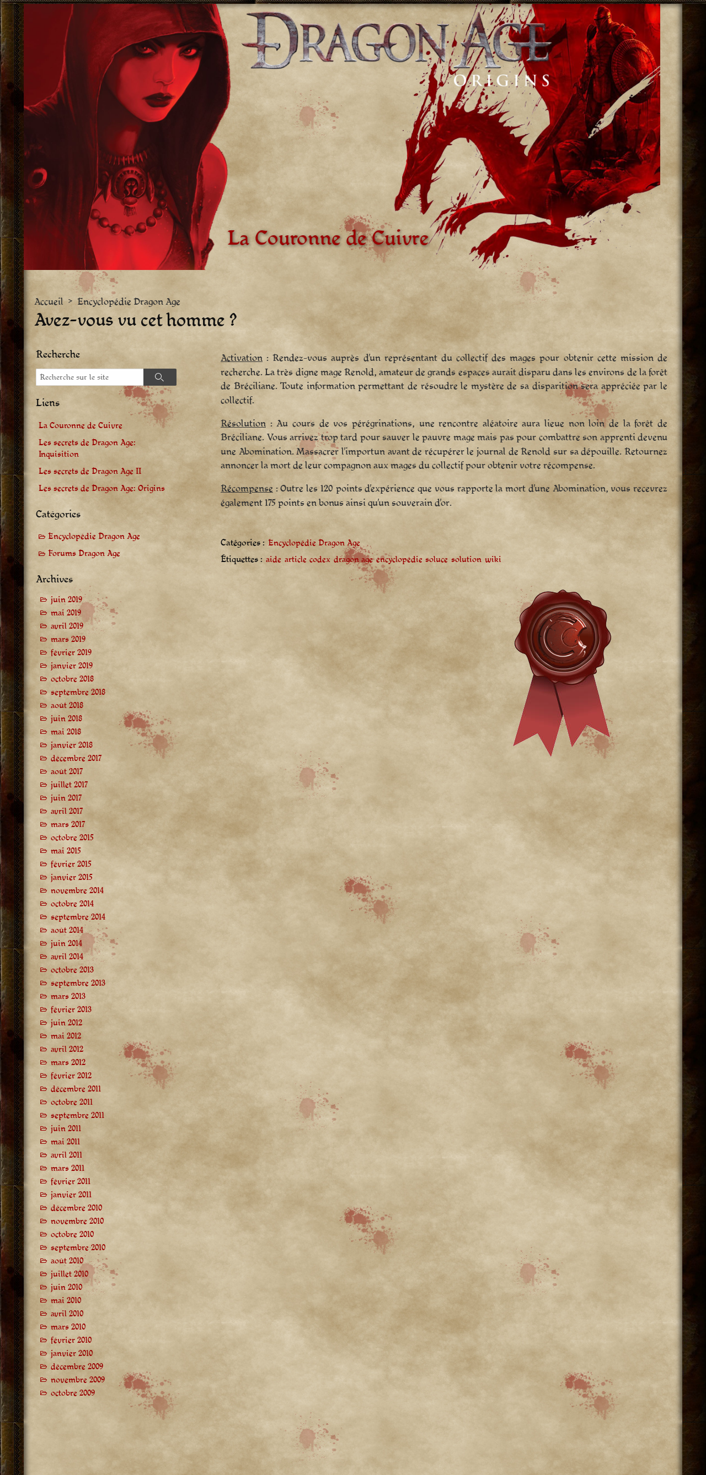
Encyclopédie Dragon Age (128, 301)
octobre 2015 (72, 837)
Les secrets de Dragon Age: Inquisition (87, 448)
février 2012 (71, 1075)
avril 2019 (67, 626)
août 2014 (67, 930)
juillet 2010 (69, 1274)
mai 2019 (66, 613)
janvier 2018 (72, 745)
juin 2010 (66, 1287)
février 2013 (71, 1009)
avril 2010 (67, 1314)
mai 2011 (65, 1142)
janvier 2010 (72, 1353)
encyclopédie (399, 559)
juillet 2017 (69, 785)
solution (466, 559)
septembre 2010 (78, 1247)
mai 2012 (66, 1036)
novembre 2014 (77, 890)
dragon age (353, 559)
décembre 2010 (76, 1208)
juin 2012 (66, 1023)
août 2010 (67, 1261)
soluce (436, 559)
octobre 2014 (72, 904)
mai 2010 (66, 1300)
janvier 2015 (72, 877)
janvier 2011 (71, 1195)
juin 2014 (66, 943)
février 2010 (71, 1340)
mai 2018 (66, 732)
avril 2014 (67, 956)
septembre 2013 (78, 983)
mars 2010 (68, 1327)
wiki (493, 559)
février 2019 (71, 652)
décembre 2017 (76, 758)
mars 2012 (68, 1062)
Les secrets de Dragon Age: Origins (102, 488)
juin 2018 (66, 718)
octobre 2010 (72, 1234)
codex (319, 559)
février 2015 (71, 864)
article (296, 559)
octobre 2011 (72, 1102)
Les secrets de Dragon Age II (90, 471)
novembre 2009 (78, 1380)
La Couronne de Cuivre (80, 425)
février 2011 (70, 1181)
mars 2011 (67, 1168)
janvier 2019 (72, 666)
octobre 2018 (72, 679)
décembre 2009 (77, 1366)
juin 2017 (66, 798)
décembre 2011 (76, 1089)
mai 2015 (66, 851)
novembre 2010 (77, 1221)
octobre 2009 (73, 1393)
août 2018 (67, 705)
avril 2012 (67, 1049)
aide (273, 559)
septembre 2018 (78, 692)
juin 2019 (66, 599)
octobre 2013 (72, 970)
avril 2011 (66, 1155)
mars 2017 (68, 824)
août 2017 (67, 771)
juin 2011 (66, 1128)
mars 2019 (68, 639)
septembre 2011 (77, 1115)
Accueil (48, 301)
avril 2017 (67, 811)
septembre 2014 (78, 917)
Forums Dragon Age (84, 553)
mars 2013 (68, 996)
